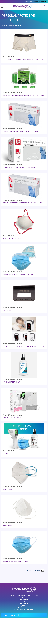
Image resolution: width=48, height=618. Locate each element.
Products (12, 595)
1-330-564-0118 (23, 603)
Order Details (21, 595)
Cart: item (28, 1)
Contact (36, 595)
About (29, 595)
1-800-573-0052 (23, 600)
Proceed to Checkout (40, 1)
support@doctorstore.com (24, 607)
